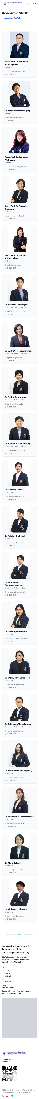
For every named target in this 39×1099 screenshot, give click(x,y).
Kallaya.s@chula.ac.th (14, 117)
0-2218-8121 (10, 546)
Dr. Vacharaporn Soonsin (16, 631)
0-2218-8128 (10, 734)
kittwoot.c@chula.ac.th (14, 916)
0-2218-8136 (10, 919)
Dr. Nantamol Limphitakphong (18, 770)
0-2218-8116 (10, 120)
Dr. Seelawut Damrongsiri (16, 304)
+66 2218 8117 (6, 970)
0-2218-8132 (10, 361)
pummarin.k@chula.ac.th (15, 450)
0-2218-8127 (10, 453)
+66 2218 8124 (7, 982)
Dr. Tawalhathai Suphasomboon (19, 816)
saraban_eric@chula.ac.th (11, 993)
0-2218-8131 (10, 314)
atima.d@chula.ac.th (13, 870)
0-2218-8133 (10, 268)
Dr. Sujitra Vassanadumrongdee (19, 350)
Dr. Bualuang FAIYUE (14, 489)
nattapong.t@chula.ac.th (15, 592)
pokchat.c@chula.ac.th (14, 543)
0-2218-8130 (10, 687)
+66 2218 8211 (6, 976)
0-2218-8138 (10, 826)
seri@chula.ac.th (8, 988)
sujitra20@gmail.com (14, 358)
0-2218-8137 (10, 595)
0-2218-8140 (11, 873)
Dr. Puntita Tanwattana (15, 397)
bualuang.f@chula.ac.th (14, 497)
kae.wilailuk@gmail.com (14, 685)
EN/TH (34, 4)
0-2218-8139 (10, 780)
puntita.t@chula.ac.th (14, 404)
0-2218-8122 (10, 407)
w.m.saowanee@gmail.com (16, 167)
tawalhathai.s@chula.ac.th (16, 823)
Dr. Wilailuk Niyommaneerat (17, 677)
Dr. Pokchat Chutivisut (15, 536)
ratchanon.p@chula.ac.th (15, 731)
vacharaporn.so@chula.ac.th (16, 638)
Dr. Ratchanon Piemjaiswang (18, 724)
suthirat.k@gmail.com (14, 265)
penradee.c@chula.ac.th (15, 216)
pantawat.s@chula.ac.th (15, 71)
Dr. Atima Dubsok (12, 863)
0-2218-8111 (10, 74)
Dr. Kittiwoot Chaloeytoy (16, 909)
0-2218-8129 (10, 641)
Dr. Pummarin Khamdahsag (17, 443)
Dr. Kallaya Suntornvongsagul (18, 110)
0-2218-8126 (10, 219)
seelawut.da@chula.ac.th (15, 311)
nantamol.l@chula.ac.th (14, 777)
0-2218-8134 (10, 170)
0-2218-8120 (10, 499)
